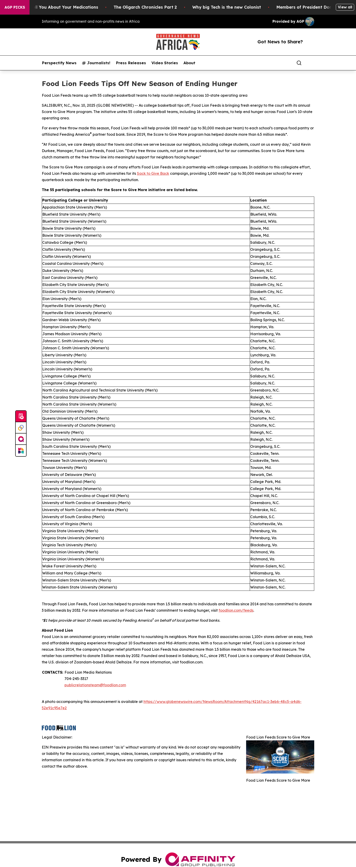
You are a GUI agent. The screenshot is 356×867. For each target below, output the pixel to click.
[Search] (299, 63)
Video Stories (164, 63)
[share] (311, 63)
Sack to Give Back (153, 173)
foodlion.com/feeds (236, 610)
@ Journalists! (96, 63)
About (189, 63)
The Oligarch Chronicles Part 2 (152, 7)
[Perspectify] (21, 428)
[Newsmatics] (21, 450)
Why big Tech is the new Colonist (233, 7)
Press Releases (131, 63)
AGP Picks (15, 7)
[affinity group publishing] (21, 439)
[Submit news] (21, 416)
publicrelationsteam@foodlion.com (95, 685)
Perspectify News (59, 63)
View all (345, 7)
